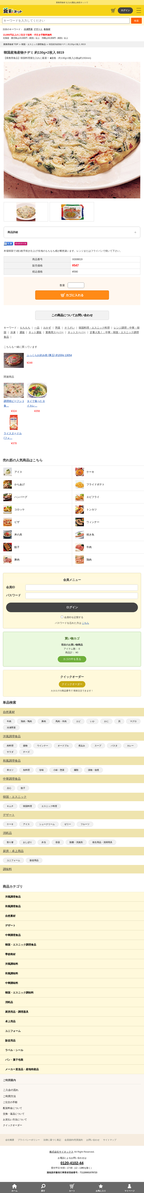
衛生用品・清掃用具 (102, 842)
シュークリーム (47, 824)
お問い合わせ (93, 1140)
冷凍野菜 (28, 29)
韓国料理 (27, 806)
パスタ (114, 745)
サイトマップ (109, 1140)
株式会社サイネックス (61, 1151)
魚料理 (26, 770)
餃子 (23, 788)
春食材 (47, 29)
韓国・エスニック (15, 796)
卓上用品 (10, 1021)
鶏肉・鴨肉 (26, 721)
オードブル (63, 745)
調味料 (7, 869)
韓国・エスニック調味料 (19, 992)
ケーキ (10, 824)
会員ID (10, 587)
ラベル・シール (14, 1050)
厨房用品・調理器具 (16, 1011)
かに (106, 721)
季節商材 (10, 954)
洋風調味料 (11, 963)
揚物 (25, 745)
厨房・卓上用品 (13, 851)
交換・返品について (14, 1113)
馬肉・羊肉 (61, 721)
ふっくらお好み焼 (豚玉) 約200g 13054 (49, 355)
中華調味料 (11, 983)
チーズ (26, 752)
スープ (98, 745)
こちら (85, 623)
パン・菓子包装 (14, 1059)
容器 (57, 842)
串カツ (10, 770)
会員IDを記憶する (73, 617)
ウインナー (42, 745)
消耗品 (7, 833)
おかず (47, 327)
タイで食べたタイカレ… (36, 403)
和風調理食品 (12, 760)
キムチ (10, 806)
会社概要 (9, 1140)
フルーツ (85, 824)
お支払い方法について (15, 1119)
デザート (38, 29)
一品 (36, 327)
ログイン (125, 10)
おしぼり (27, 842)
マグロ (133, 721)
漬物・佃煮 (93, 770)
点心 (9, 788)
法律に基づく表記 (52, 1140)
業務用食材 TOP (10, 44)
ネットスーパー (77, 332)
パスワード (13, 595)
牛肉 (9, 721)
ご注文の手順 (10, 1102)
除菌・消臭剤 (76, 842)
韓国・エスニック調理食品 (20, 944)
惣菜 (57, 327)
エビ (78, 721)
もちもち (25, 327)
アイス (26, 824)
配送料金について (12, 1108)
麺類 (76, 770)
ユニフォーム (13, 860)
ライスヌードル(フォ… (13, 435)
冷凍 (12, 332)
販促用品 (34, 860)
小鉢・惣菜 (58, 770)
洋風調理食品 (12, 736)
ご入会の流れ (10, 1089)
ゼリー (67, 824)
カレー (130, 745)
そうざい (69, 327)
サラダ (10, 752)
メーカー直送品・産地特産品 (22, 1069)
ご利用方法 (9, 1096)
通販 (22, 332)
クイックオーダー (12, 1125)
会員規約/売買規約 (74, 1140)
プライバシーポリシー (29, 1140)
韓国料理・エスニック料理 (94, 327)
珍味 (41, 770)
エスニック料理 (49, 806)
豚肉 (43, 721)
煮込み (81, 745)
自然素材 (9, 712)
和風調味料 (11, 973)
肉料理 (10, 745)
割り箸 (10, 842)
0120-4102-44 (72, 1163)
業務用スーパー (55, 332)
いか (92, 721)
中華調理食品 (12, 778)
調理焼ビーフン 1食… (14, 403)
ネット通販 (35, 332)
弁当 (43, 842)
